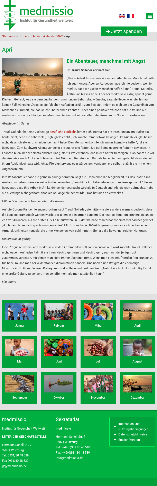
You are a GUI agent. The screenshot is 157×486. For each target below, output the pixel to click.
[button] (149, 16)
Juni (59, 361)
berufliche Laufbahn (63, 132)
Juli (98, 361)
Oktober (59, 397)
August (137, 361)
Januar (19, 325)
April (137, 325)
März (98, 325)
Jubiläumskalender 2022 (46, 36)
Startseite (8, 36)
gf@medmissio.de (14, 466)
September (19, 397)
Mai (19, 361)
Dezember (137, 397)
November (98, 397)
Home (22, 36)
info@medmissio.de (69, 458)
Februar (59, 325)
